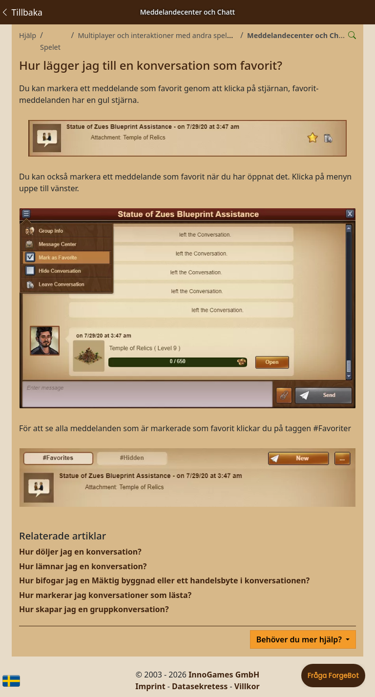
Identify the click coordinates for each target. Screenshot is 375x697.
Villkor (247, 686)
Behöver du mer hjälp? (300, 639)
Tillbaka (21, 12)
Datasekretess (200, 686)
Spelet (50, 47)
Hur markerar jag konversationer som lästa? (105, 595)
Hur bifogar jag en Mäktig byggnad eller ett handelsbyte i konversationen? (164, 580)
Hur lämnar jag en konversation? (82, 566)
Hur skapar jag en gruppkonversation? (94, 609)
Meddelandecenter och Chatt (298, 35)
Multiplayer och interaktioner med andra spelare (157, 35)
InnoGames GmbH (223, 674)
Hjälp (27, 35)
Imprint (150, 686)
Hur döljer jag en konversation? (80, 551)
